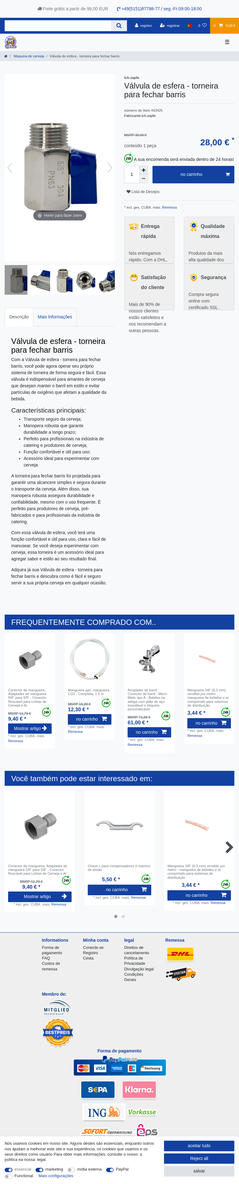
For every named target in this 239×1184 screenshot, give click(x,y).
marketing (54, 1169)
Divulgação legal (139, 969)
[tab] (19, 317)
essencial (23, 1169)
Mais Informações (55, 316)
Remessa (169, 207)
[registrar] (170, 25)
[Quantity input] (131, 174)
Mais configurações (56, 1175)
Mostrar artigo (30, 728)
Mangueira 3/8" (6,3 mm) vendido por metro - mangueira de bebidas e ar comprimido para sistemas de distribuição (208, 697)
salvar (199, 1170)
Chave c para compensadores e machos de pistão (119, 868)
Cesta (88, 958)
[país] (189, 25)
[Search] (119, 25)
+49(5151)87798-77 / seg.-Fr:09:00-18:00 (159, 8)
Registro (90, 952)
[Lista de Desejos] (202, 25)
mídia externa (89, 1169)
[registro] (143, 25)
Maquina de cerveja (28, 56)
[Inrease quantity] (143, 170)
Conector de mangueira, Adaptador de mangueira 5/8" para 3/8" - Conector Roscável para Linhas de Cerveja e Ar (27, 697)
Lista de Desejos (143, 192)
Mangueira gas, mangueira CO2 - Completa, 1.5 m (88, 692)
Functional (24, 1175)
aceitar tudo (199, 1145)
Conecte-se (93, 947)
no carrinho (205, 174)
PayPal (122, 1169)
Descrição (19, 316)
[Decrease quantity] (143, 179)
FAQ (46, 958)
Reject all (199, 1158)
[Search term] (58, 25)
